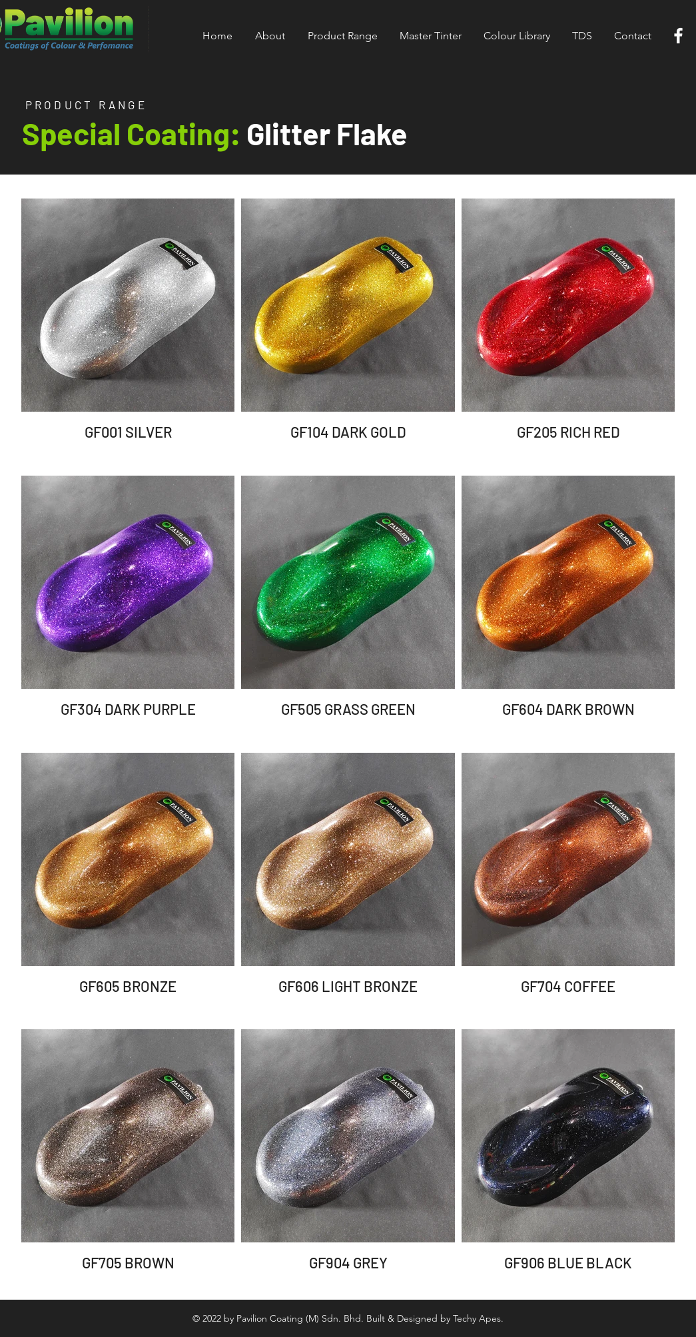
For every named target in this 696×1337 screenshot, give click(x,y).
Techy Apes (477, 1318)
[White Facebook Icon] (678, 35)
